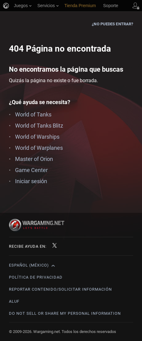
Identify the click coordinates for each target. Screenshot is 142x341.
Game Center (31, 170)
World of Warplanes (39, 148)
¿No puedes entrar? (112, 24)
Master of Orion (34, 159)
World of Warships (37, 136)
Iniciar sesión (31, 181)
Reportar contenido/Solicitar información (60, 289)
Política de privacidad (36, 277)
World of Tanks (33, 114)
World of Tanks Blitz (39, 125)
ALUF (14, 301)
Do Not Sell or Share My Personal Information (65, 313)
